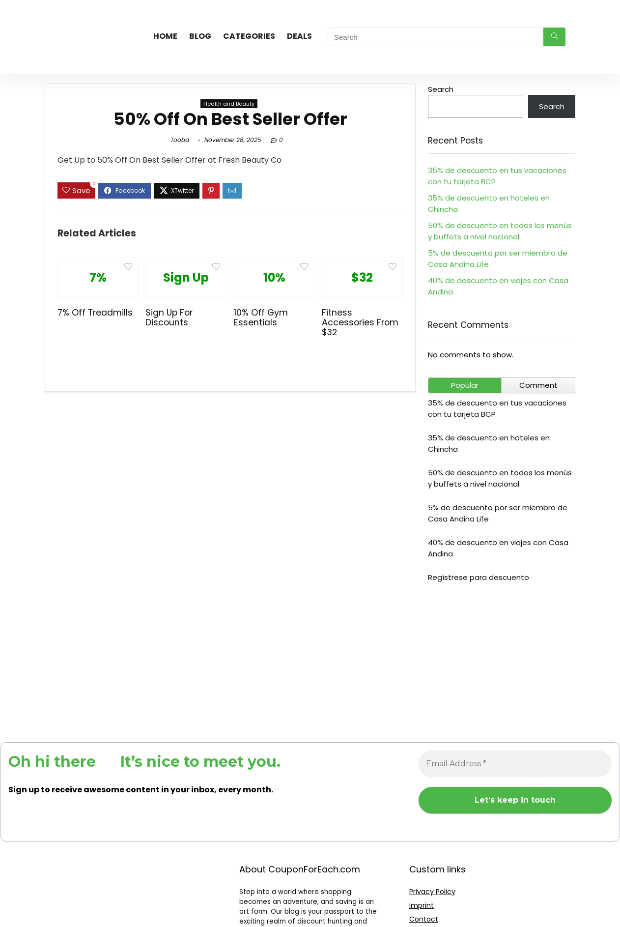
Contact (423, 919)
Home (165, 36)
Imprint (421, 905)
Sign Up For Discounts (169, 317)
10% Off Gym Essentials (261, 317)
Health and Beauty (228, 104)
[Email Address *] (515, 764)
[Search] (554, 37)
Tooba (179, 140)
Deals (299, 36)
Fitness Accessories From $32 (360, 322)
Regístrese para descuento (478, 577)
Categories (249, 36)
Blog (200, 36)
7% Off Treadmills (95, 313)
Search (440, 89)
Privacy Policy (432, 892)
